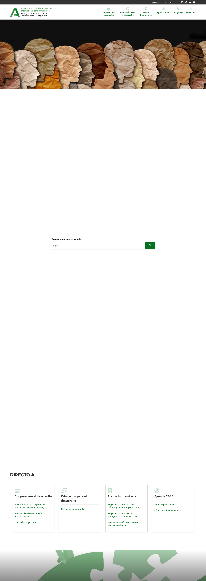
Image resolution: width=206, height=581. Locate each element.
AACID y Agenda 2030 (164, 504)
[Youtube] (194, 2)
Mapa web (169, 2)
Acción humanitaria (122, 496)
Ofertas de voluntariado (72, 508)
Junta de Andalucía (15, 11)
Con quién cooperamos (26, 522)
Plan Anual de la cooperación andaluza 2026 (28, 515)
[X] (182, 2)
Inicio (44, 11)
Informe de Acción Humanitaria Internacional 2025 (123, 524)
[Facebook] (186, 2)
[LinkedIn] (190, 2)
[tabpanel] (33, 508)
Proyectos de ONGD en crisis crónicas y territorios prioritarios (123, 506)
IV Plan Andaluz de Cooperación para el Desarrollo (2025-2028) (30, 506)
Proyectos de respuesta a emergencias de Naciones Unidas (123, 515)
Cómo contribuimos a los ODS (168, 510)
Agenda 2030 (163, 496)
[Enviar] (150, 245)
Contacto (155, 2)
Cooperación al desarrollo (33, 496)
